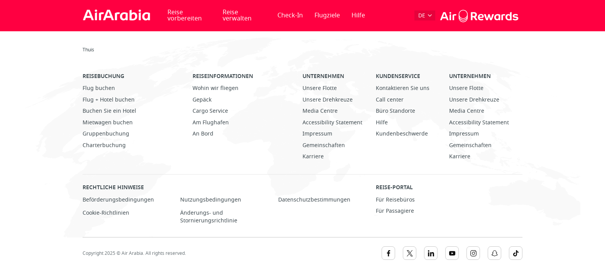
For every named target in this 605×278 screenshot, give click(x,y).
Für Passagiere (395, 211)
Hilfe (358, 15)
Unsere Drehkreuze (327, 100)
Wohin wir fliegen (215, 88)
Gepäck (202, 100)
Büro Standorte (395, 111)
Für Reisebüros (395, 200)
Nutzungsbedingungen (210, 200)
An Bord (203, 134)
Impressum (317, 134)
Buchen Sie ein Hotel (109, 111)
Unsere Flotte (319, 88)
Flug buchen (99, 88)
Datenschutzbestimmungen (314, 200)
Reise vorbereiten (184, 15)
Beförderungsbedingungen (118, 200)
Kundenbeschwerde (402, 134)
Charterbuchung (104, 145)
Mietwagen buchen (108, 123)
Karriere (313, 157)
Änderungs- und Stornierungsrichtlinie (208, 217)
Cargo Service (210, 111)
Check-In (290, 15)
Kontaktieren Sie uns (402, 88)
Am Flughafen (211, 123)
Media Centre (320, 111)
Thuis (88, 49)
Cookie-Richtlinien (106, 213)
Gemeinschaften (323, 145)
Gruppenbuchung (106, 134)
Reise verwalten (237, 15)
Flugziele (327, 15)
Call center (390, 100)
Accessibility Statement (332, 123)
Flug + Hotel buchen (109, 100)
